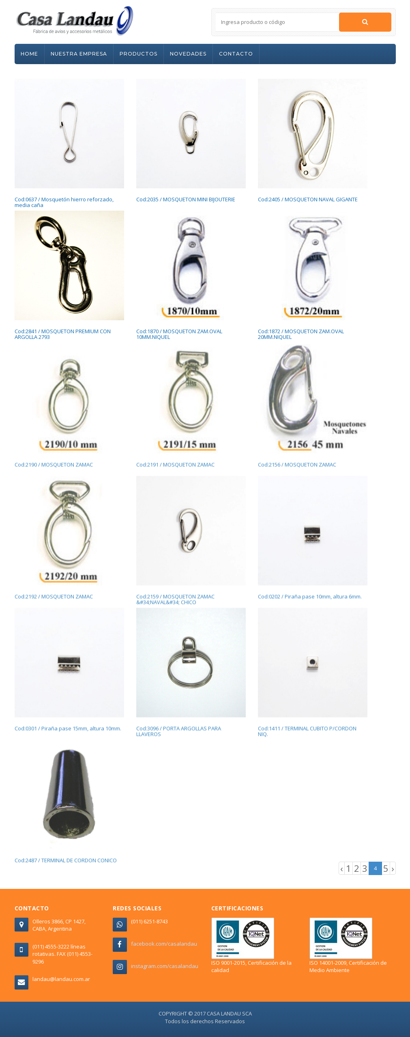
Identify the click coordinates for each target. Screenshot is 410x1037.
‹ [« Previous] (341, 868)
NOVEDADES (188, 54)
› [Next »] (392, 868)
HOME (29, 54)
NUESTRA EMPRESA (79, 54)
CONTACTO (236, 54)
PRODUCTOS (138, 54)
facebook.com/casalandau (164, 943)
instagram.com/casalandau (164, 966)
